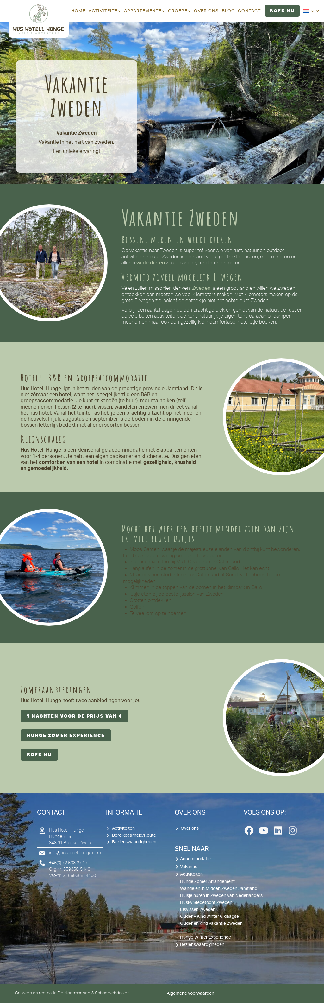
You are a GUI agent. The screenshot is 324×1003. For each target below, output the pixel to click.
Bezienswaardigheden (134, 842)
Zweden (201, 288)
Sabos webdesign (112, 993)
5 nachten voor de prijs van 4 (74, 716)
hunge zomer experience (66, 735)
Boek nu (39, 755)
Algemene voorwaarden (190, 993)
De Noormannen (74, 993)
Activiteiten (123, 828)
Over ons (190, 828)
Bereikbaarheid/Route (134, 835)
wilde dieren (150, 262)
